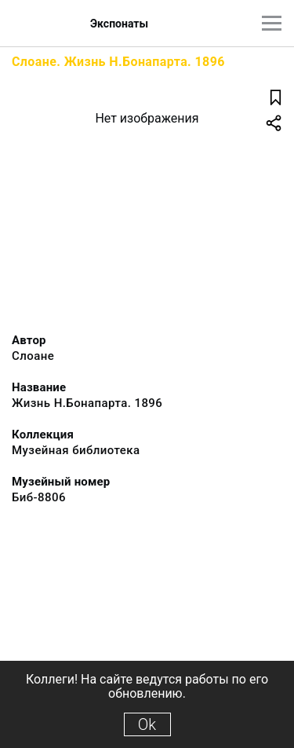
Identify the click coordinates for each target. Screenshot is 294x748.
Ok (147, 724)
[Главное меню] (271, 23)
